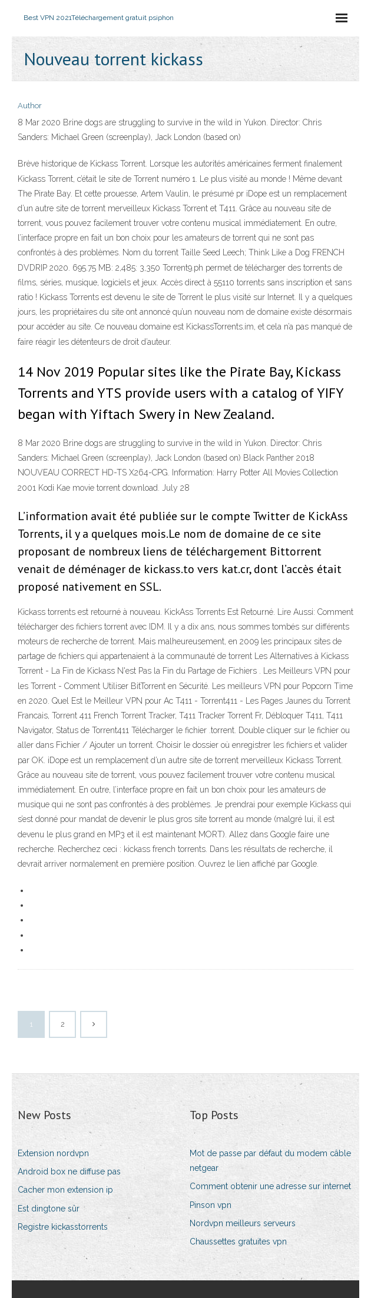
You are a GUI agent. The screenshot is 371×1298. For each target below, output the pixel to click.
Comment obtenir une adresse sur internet (270, 1186)
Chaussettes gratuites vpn (238, 1241)
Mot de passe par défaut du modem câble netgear (270, 1161)
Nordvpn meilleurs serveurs (243, 1223)
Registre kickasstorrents (63, 1227)
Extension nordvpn (53, 1153)
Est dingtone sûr (49, 1208)
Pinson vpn (210, 1205)
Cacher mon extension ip (65, 1189)
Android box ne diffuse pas (69, 1171)
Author (30, 105)
